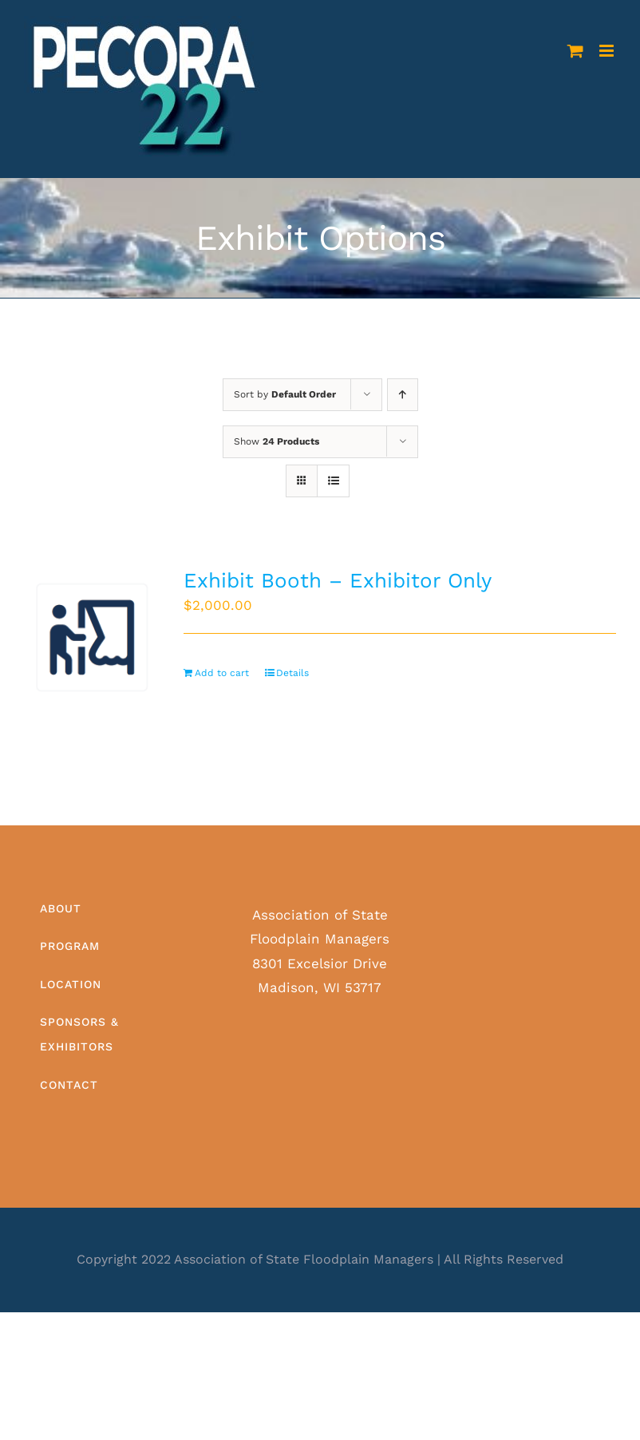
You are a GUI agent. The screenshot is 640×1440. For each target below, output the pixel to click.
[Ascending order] (402, 394)
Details (292, 672)
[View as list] (333, 480)
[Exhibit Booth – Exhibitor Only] (92, 637)
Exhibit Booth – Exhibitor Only (338, 580)
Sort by (285, 394)
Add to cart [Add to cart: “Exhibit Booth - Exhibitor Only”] (222, 672)
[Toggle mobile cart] (575, 50)
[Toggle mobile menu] (607, 50)
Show (276, 441)
